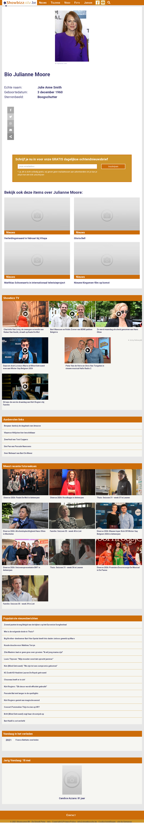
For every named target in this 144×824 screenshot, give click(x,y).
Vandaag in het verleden (18, 733)
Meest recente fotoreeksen (20, 466)
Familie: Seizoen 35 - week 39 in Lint (19, 604)
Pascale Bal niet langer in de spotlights (21, 693)
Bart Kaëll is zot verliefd (14, 721)
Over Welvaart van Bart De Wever (18, 453)
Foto (77, 2)
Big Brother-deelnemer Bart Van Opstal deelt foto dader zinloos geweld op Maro (39, 638)
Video (67, 2)
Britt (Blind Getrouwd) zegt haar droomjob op (24, 714)
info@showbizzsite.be (87, 822)
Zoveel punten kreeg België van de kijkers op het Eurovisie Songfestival (35, 625)
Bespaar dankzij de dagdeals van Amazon (22, 426)
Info (49, 822)
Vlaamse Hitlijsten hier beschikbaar (19, 433)
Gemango (127, 822)
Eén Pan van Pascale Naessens (17, 446)
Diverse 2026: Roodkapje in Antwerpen (67, 498)
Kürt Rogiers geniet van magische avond (22, 700)
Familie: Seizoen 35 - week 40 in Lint (65, 531)
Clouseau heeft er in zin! (14, 680)
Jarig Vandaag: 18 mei (16, 760)
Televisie (55, 2)
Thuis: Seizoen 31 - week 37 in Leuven (113, 498)
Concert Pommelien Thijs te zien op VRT (22, 707)
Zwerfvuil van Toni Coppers (16, 439)
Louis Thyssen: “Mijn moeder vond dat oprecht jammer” (28, 659)
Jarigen (88, 2)
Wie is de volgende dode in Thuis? (19, 632)
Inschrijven (113, 166)
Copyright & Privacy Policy (64, 822)
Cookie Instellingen (107, 822)
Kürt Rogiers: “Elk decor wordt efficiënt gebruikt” (25, 686)
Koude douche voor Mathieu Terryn (19, 645)
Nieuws (43, 2)
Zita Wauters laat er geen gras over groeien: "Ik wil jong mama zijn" (33, 652)
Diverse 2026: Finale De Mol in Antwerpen (22, 498)
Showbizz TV (11, 298)
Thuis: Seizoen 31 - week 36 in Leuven (66, 567)
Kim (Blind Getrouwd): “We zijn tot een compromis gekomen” (30, 666)
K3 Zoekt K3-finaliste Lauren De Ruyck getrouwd (25, 673)
